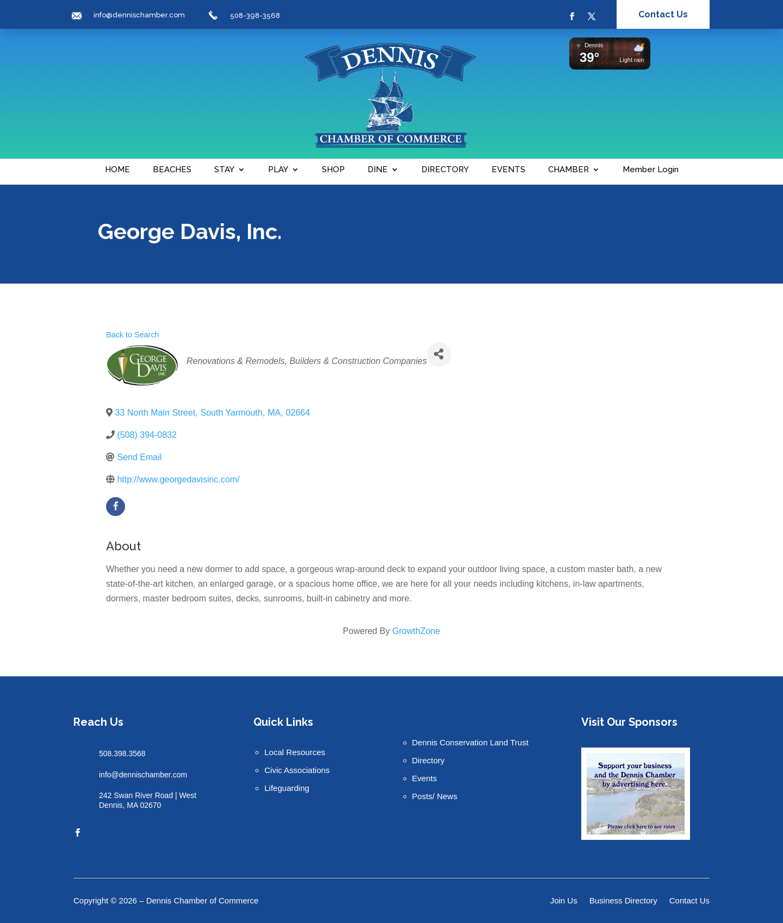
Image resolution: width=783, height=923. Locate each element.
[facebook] (115, 506)
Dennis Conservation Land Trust (470, 742)
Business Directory (623, 901)
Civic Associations (297, 770)
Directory (428, 760)
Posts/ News (434, 796)
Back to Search (132, 334)
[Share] (439, 354)
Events (424, 778)
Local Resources (294, 752)
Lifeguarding (286, 788)
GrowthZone (416, 631)
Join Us (563, 901)
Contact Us (663, 14)
